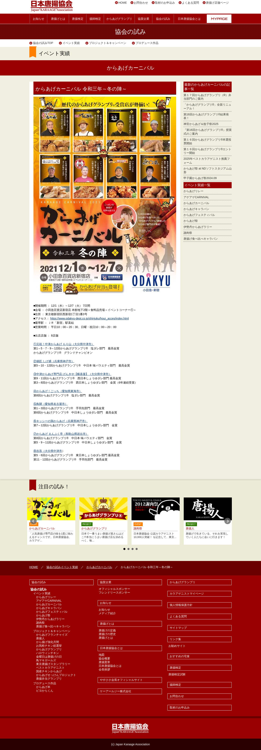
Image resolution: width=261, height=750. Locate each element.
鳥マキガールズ (46, 660)
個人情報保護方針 (181, 605)
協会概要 (104, 658)
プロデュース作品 (147, 43)
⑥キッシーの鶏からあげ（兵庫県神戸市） (60, 421)
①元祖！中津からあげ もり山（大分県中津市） (63, 344)
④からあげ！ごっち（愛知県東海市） (57, 391)
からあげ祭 (191, 220)
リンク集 (175, 639)
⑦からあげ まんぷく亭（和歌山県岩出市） (60, 433)
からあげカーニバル (196, 203)
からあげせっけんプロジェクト (56, 675)
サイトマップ (178, 627)
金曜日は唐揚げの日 (49, 656)
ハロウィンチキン (47, 653)
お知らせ (38, 18)
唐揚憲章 (104, 662)
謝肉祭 (188, 232)
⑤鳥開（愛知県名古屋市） (50, 404)
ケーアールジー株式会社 (115, 691)
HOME (122, 2)
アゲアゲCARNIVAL (196, 197)
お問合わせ (141, 2)
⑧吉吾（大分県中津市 (47, 451)
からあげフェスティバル (199, 214)
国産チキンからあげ (49, 671)
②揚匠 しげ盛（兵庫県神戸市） (53, 361)
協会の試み (163, 18)
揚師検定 (95, 18)
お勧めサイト (177, 645)
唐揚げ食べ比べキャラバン (201, 238)
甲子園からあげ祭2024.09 (200, 178)
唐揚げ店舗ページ (217, 2)
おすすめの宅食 (180, 656)
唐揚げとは (58, 18)
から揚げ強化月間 (47, 642)
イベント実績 (71, 43)
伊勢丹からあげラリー (198, 226)
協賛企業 (143, 18)
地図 (101, 654)
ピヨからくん (44, 690)
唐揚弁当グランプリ (49, 678)
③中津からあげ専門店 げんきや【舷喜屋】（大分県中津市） (72, 374)
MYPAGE (219, 19)
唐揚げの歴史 (107, 634)
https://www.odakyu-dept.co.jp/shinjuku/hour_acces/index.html (89, 318)
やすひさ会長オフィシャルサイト (121, 679)
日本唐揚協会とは (189, 18)
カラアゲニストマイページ (187, 593)
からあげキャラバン (196, 209)
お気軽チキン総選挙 (49, 645)
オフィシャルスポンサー (114, 588)
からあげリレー (193, 191)
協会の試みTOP (43, 43)
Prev (33, 521)
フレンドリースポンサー (114, 592)
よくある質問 (190, 2)
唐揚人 (40, 638)
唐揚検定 (77, 18)
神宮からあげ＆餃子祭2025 (201, 124)
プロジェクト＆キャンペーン (107, 43)
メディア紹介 (107, 613)
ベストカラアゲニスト (50, 667)
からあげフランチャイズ (51, 634)
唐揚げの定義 (107, 630)
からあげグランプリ (119, 18)
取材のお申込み (165, 2)
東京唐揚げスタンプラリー (53, 664)
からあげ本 (43, 687)
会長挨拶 (104, 669)
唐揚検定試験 (177, 674)
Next (227, 521)
